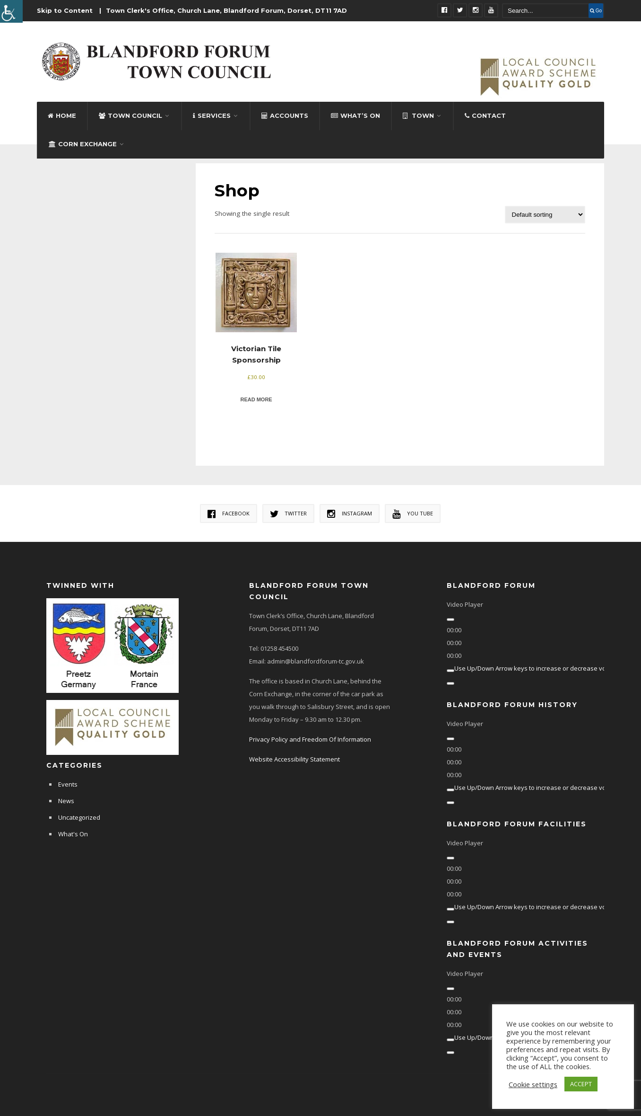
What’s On (355, 115)
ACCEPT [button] (581, 1084)
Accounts (284, 115)
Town (418, 115)
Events (68, 783)
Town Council (130, 115)
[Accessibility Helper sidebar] (11, 11)
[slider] (538, 668)
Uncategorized (79, 817)
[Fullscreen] (450, 683)
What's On (73, 833)
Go (596, 10)
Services (212, 115)
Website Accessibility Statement (294, 758)
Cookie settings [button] (533, 1084)
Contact (485, 115)
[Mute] (450, 670)
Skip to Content (65, 10)
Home (62, 115)
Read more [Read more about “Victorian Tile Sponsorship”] (256, 399)
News (66, 800)
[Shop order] (545, 214)
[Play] (450, 619)
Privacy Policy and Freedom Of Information (310, 739)
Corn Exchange (83, 143)
